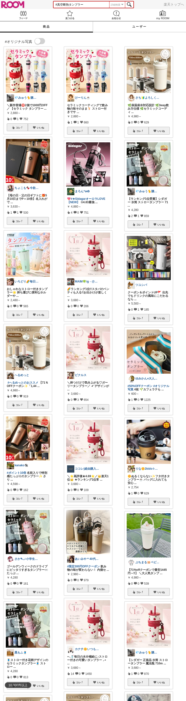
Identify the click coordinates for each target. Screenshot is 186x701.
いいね (40, 127)
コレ (19, 127)
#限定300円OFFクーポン (83, 566)
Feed (23, 15)
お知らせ (116, 15)
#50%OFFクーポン (140, 386)
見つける (69, 15)
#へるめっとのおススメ (23, 382)
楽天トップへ (174, 4)
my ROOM (163, 15)
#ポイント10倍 (16, 473)
